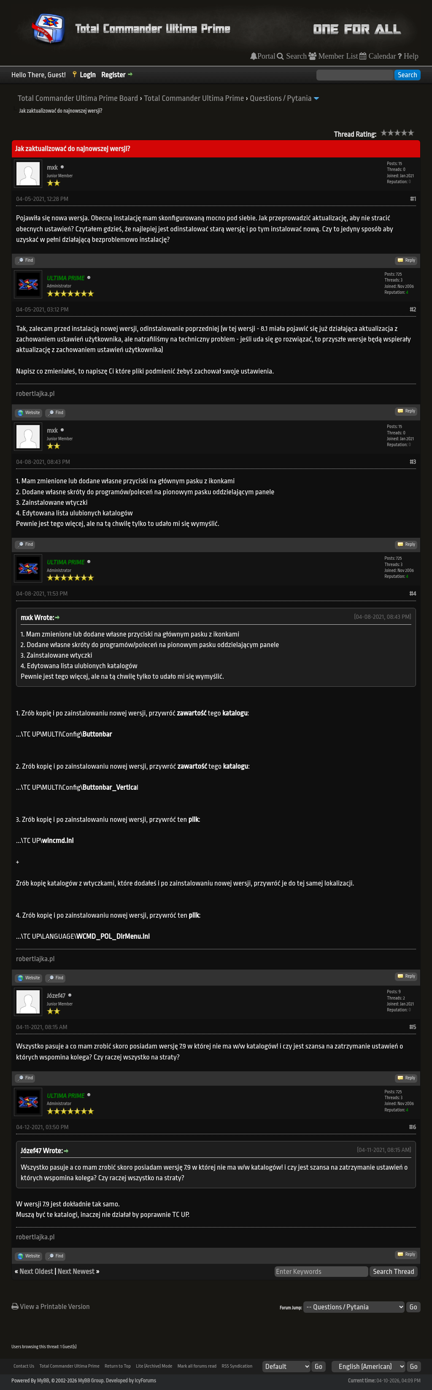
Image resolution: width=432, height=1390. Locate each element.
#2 (413, 309)
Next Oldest (36, 1272)
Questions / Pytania (281, 98)
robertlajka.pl (35, 394)
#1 (413, 199)
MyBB (43, 1381)
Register (113, 75)
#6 (412, 1127)
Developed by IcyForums (131, 1381)
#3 (413, 462)
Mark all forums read (197, 1366)
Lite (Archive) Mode (154, 1366)
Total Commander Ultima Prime (194, 98)
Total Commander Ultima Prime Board (77, 98)
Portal (266, 56)
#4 (412, 593)
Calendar (381, 56)
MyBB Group (91, 1381)
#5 (412, 1027)
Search (295, 56)
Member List (337, 56)
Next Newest (75, 1272)
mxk (52, 167)
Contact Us (24, 1366)
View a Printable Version (50, 1307)
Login (88, 75)
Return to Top (118, 1366)
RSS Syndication (236, 1366)
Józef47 (56, 996)
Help (410, 56)
